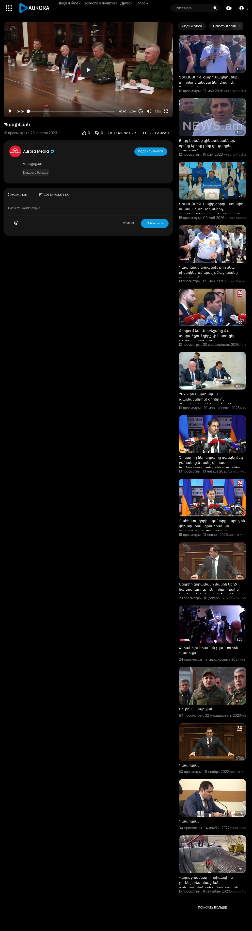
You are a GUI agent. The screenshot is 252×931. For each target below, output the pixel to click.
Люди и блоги (69, 3)
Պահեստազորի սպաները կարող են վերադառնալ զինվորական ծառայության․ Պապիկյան (212, 526)
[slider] (71, 111)
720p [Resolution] (158, 111)
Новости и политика (101, 3)
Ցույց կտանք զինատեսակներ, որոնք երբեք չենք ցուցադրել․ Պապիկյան (207, 145)
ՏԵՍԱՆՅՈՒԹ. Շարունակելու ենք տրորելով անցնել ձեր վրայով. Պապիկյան (208, 82)
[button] (243, 8)
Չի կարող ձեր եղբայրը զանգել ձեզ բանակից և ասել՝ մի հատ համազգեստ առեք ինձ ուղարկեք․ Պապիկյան (211, 465)
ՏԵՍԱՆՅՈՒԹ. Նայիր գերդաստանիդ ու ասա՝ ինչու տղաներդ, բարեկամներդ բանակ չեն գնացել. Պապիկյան (211, 211)
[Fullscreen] (165, 111)
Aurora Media (39, 151)
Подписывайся (151, 151)
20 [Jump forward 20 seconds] (141, 111)
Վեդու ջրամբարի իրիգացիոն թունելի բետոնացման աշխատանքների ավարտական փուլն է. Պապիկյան (208, 885)
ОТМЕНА (128, 223)
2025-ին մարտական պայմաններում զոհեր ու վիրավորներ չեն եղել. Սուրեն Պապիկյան (205, 402)
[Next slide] (239, 26)
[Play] (10, 111)
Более (142, 3)
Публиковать (155, 223)
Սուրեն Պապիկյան (196, 709)
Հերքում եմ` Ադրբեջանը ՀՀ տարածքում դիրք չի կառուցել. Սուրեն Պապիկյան (207, 336)
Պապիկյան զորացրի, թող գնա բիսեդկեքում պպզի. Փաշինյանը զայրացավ (208, 272)
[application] (88, 69)
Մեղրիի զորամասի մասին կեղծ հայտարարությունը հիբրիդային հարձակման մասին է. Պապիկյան (210, 589)
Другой (127, 3)
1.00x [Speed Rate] (132, 111)
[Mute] (149, 111)
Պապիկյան (189, 765)
